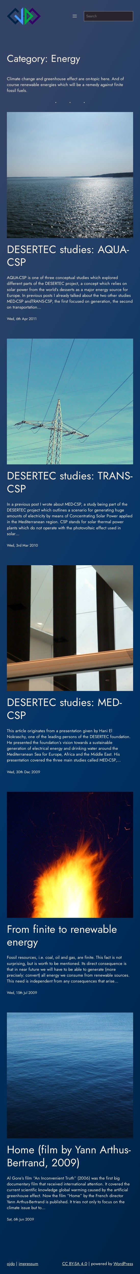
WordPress (123, 1264)
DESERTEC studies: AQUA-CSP (68, 256)
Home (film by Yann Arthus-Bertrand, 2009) (69, 1156)
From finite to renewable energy (62, 936)
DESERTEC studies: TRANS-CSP (70, 482)
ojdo (11, 1264)
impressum (28, 1264)
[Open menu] (75, 16)
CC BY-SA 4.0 (74, 1264)
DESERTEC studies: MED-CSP (64, 709)
